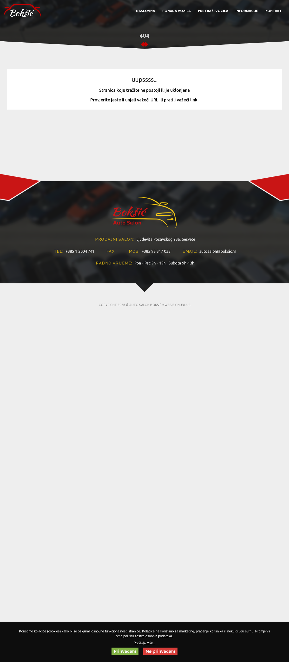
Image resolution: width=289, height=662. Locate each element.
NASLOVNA (145, 11)
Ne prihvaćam (160, 651)
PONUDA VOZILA (176, 11)
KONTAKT (273, 11)
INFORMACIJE (247, 11)
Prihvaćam (125, 651)
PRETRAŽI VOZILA (213, 11)
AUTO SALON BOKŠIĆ (145, 352)
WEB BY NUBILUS (177, 352)
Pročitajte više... (144, 642)
